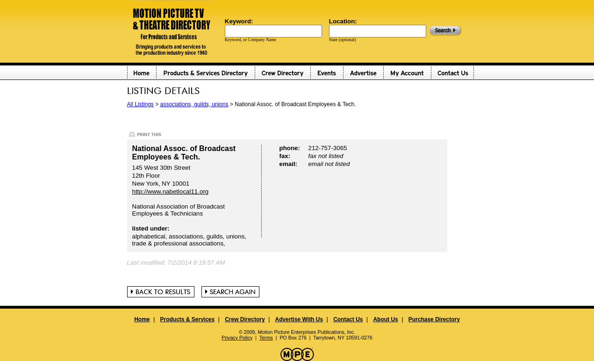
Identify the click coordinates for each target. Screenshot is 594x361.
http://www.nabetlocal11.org (170, 191)
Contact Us (348, 319)
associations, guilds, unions (194, 104)
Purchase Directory (434, 319)
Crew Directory (245, 319)
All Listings (140, 104)
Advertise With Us (299, 319)
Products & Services (187, 319)
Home (142, 319)
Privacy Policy (237, 337)
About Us (385, 319)
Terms (266, 337)
